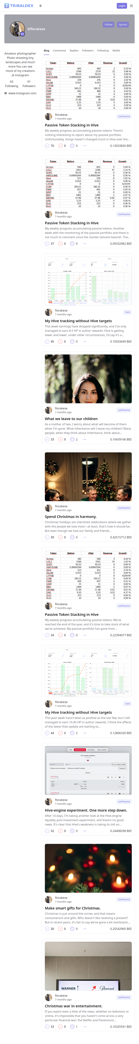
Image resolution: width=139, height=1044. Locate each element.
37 (52, 243)
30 (52, 928)
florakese (61, 115)
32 (52, 830)
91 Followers (28, 84)
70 (52, 145)
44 (52, 733)
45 (52, 341)
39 (52, 537)
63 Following (11, 84)
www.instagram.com (22, 93)
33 (52, 439)
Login (122, 5)
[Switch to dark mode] (40, 6)
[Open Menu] (131, 6)
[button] (47, 146)
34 (52, 635)
